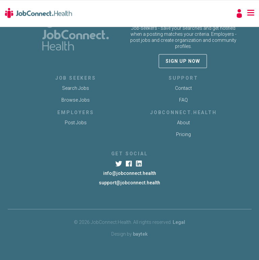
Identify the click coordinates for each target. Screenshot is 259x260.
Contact (183, 88)
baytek (140, 234)
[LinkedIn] (139, 164)
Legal (179, 222)
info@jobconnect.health (129, 173)
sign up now (183, 61)
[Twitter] (119, 164)
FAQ (183, 100)
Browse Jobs (75, 100)
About (183, 122)
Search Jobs (75, 88)
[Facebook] (129, 164)
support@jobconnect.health (129, 182)
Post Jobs (76, 122)
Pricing (183, 134)
